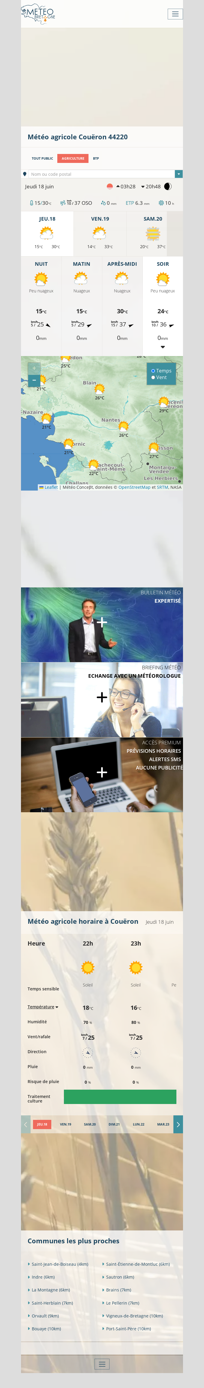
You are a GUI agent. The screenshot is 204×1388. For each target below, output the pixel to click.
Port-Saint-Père (126, 1328)
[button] (41, 383)
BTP (96, 158)
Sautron (118, 1277)
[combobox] (105, 174)
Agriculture (73, 158)
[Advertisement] (116, 76)
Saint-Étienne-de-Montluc (136, 1264)
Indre (41, 1277)
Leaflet (48, 487)
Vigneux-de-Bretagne (132, 1316)
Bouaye (44, 1328)
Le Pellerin (120, 1303)
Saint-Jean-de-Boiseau (58, 1264)
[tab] (42, 1124)
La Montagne (49, 1290)
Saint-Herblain (50, 1303)
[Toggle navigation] (175, 14)
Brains (116, 1290)
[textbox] (106, 174)
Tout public (42, 158)
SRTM (162, 487)
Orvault (43, 1316)
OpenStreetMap (134, 487)
